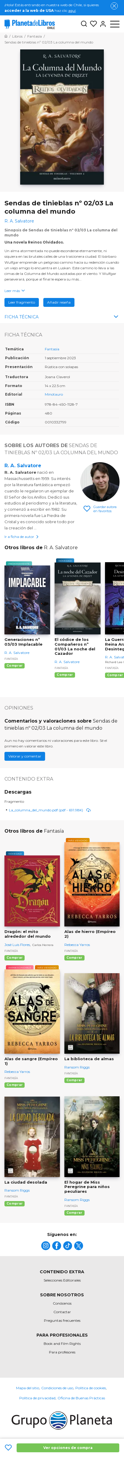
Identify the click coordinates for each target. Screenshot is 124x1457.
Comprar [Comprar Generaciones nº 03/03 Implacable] (15, 666)
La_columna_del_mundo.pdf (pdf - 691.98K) (50, 810)
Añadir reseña (59, 302)
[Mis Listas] (92, 24)
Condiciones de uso (57, 1388)
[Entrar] (101, 24)
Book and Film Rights (62, 1343)
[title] (45, 1245)
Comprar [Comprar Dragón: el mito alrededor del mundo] (15, 958)
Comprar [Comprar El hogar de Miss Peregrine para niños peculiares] (74, 1213)
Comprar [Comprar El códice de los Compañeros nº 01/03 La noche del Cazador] (65, 675)
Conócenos (62, 1303)
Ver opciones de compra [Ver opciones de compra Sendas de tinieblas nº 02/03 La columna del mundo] (68, 1447)
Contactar (62, 1312)
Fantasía (52, 349)
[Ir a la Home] (5, 36)
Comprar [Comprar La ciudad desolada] (15, 1203)
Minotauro (54, 394)
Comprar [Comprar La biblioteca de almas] (74, 1080)
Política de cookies (90, 1388)
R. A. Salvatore (22, 465)
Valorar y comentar (24, 756)
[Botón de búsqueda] (84, 24)
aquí (72, 10)
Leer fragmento (21, 302)
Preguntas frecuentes (62, 1320)
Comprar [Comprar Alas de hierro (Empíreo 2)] (74, 958)
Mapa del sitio (27, 1388)
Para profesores (62, 1352)
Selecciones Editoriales (62, 1280)
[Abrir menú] (115, 24)
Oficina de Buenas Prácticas (81, 1398)
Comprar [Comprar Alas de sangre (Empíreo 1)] (15, 1085)
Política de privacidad (37, 1398)
